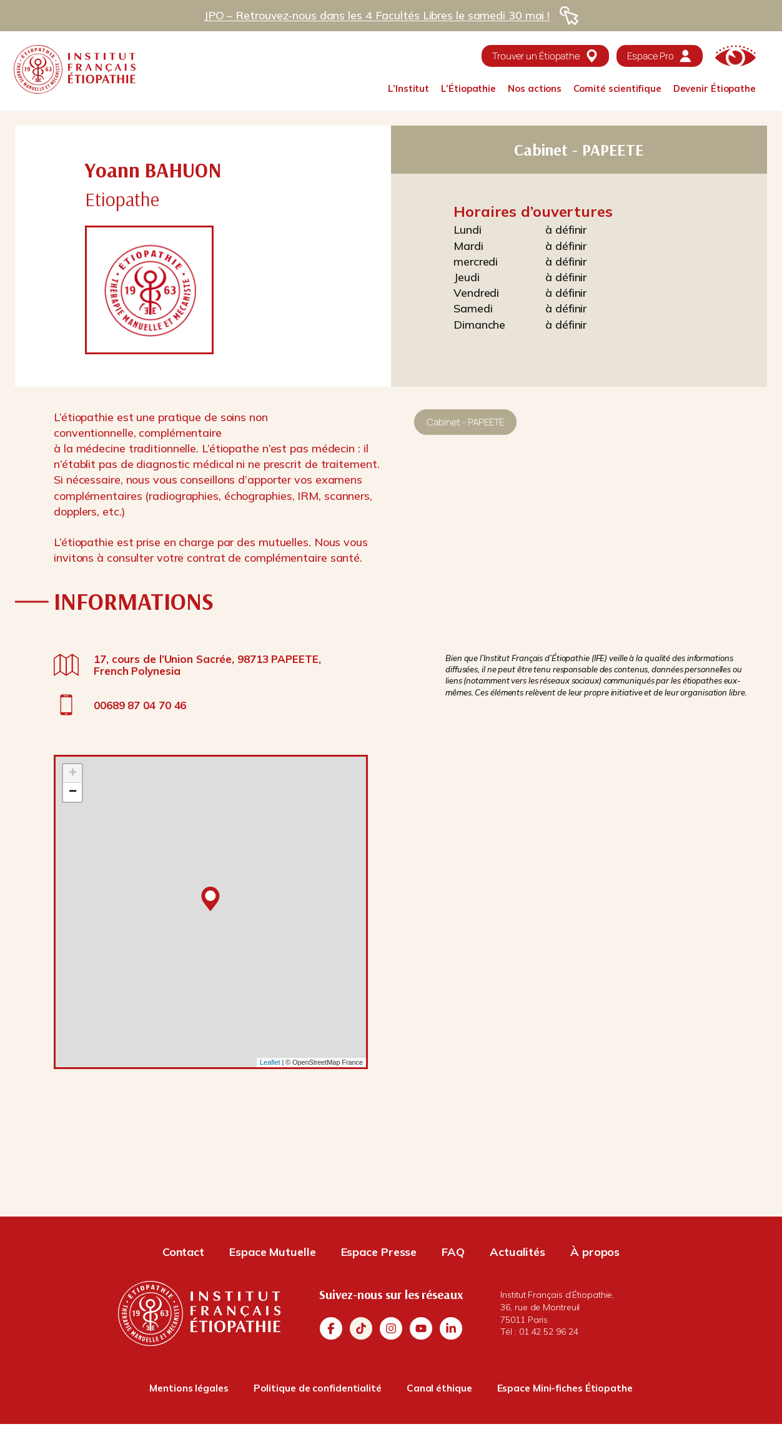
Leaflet (270, 1062)
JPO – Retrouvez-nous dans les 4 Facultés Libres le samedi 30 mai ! (377, 15)
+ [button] (73, 773)
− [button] (73, 792)
